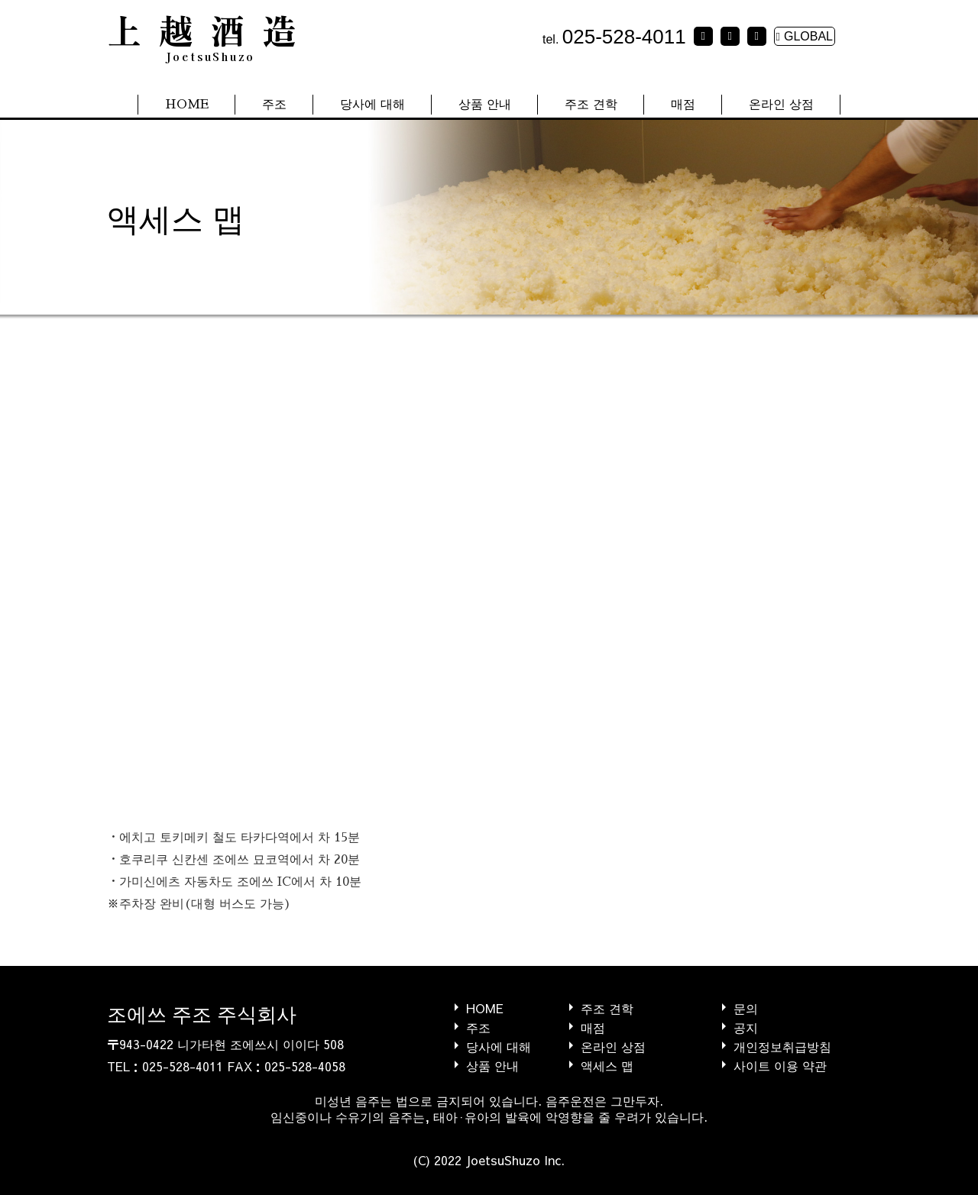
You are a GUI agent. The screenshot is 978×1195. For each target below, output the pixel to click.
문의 (746, 1008)
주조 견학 (591, 105)
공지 (746, 1027)
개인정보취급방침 (782, 1046)
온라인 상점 (781, 105)
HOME (187, 105)
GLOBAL (804, 36)
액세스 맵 (607, 1065)
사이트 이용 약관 (780, 1065)
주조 (274, 105)
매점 (683, 105)
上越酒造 (210, 34)
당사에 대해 (372, 105)
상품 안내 (484, 105)
